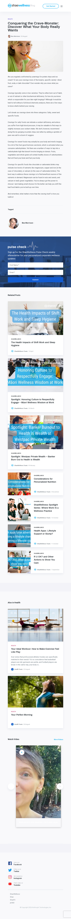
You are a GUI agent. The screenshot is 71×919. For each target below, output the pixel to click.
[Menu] (62, 6)
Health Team (18, 669)
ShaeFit (12, 900)
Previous (11, 786)
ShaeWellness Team (20, 351)
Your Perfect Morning (21, 715)
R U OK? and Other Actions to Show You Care (44, 560)
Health (10, 19)
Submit (35, 280)
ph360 (12, 903)
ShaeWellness (16, 339)
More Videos (58, 739)
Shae (12, 897)
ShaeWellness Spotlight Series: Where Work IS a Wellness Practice (46, 508)
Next (60, 786)
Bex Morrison (15, 36)
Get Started (50, 6)
